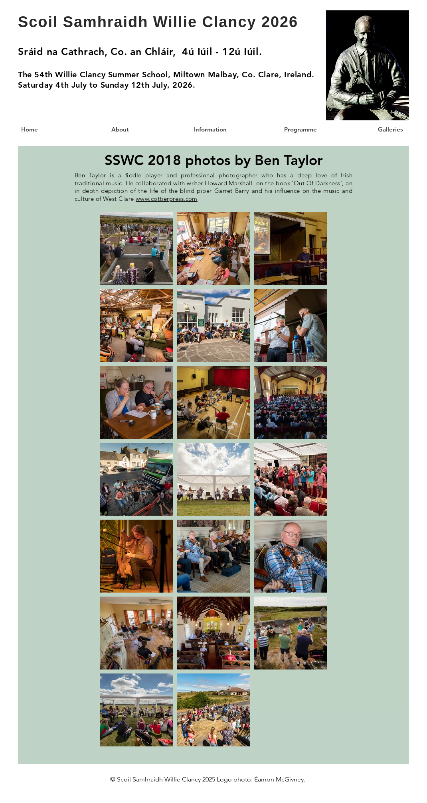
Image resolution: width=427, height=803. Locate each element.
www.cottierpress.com (167, 198)
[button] (300, 129)
